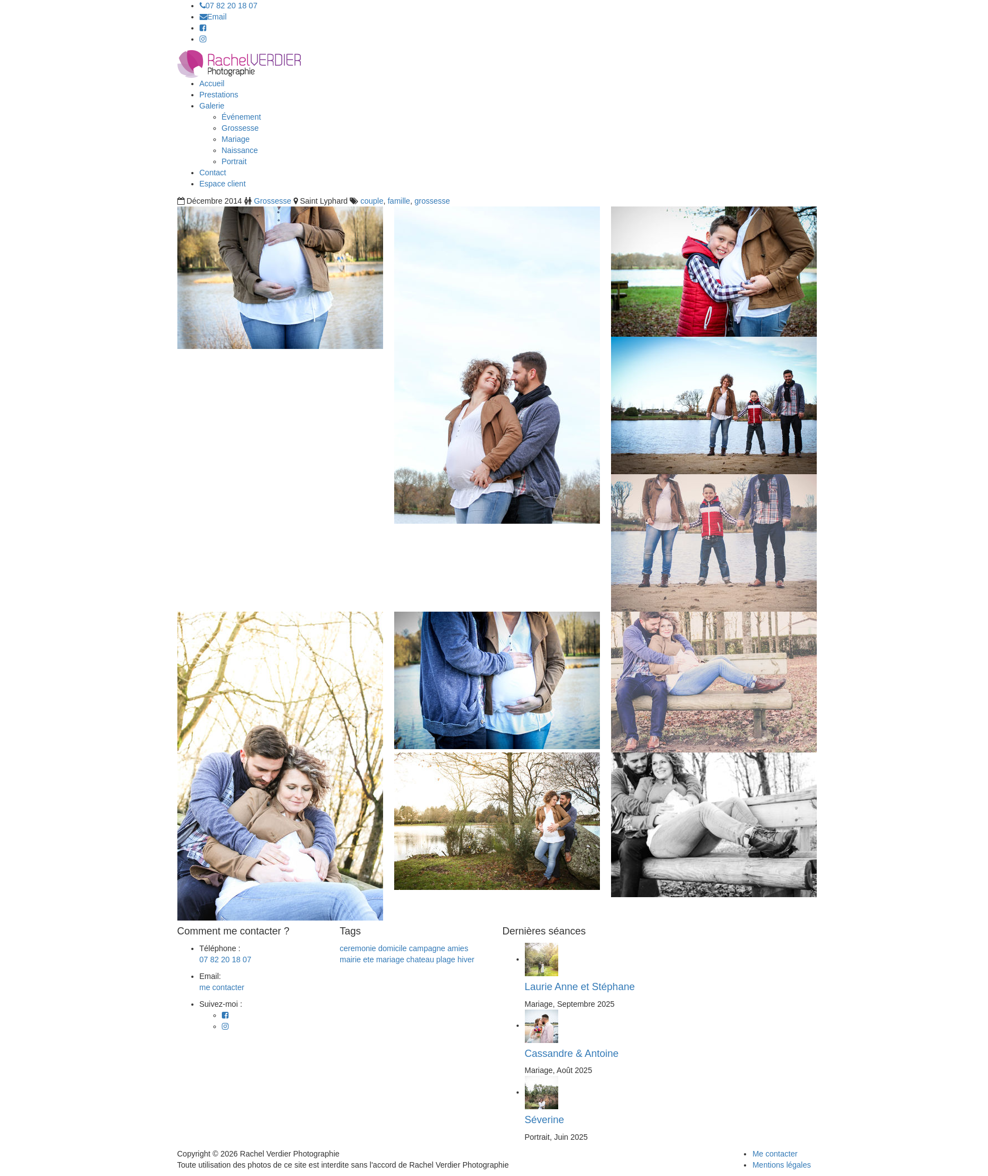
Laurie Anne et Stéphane (580, 986)
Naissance (240, 150)
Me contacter (774, 1153)
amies (458, 948)
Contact (213, 172)
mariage (390, 959)
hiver (466, 959)
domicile (392, 948)
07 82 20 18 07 (228, 5)
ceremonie (358, 948)
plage (445, 959)
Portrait (234, 161)
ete (368, 959)
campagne (427, 948)
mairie (350, 959)
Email (213, 16)
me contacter (222, 987)
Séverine (544, 1119)
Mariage (236, 139)
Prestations (219, 94)
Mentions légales (781, 1164)
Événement (241, 116)
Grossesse (240, 128)
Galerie (212, 105)
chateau (420, 959)
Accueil (212, 83)
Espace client (223, 183)
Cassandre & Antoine (572, 1053)
